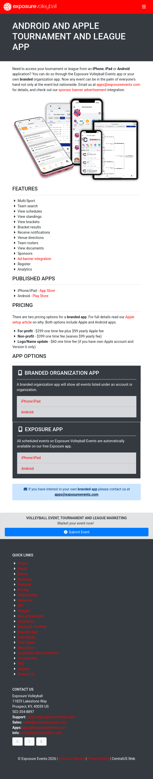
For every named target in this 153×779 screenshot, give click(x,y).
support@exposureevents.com (51, 717)
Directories (26, 621)
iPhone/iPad (31, 401)
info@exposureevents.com (41, 733)
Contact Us (26, 674)
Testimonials (28, 595)
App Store (47, 291)
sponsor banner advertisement (82, 90)
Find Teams (27, 642)
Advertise (25, 600)
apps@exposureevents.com (118, 85)
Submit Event (77, 532)
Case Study (26, 637)
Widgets (24, 611)
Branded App (28, 632)
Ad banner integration (34, 259)
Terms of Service (72, 759)
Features (24, 584)
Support (24, 669)
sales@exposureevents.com (45, 722)
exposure (30, 7)
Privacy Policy (98, 759)
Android (27, 412)
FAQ (21, 664)
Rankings (25, 579)
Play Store (40, 296)
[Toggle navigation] (143, 7)
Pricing (23, 590)
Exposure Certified (32, 627)
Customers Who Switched (38, 653)
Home (22, 563)
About (22, 569)
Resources (26, 648)
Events (23, 574)
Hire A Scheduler (31, 616)
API (20, 606)
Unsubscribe (27, 658)
